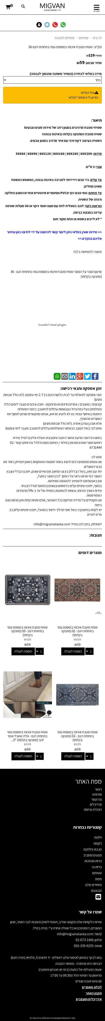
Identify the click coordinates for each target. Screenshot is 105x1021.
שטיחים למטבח (65, 37)
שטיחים (84, 37)
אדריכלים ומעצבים (89, 999)
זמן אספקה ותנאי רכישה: (81, 388)
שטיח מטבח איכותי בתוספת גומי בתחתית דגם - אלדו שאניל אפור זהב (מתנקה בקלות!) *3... (27, 736)
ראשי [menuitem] (98, 789)
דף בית (97, 37)
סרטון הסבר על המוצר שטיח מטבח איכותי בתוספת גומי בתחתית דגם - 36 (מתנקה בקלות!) (56, 274)
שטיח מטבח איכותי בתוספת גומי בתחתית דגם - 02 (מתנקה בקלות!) (77, 736)
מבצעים (96, 890)
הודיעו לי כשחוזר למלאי (83, 97)
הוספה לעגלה (73, 651)
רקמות (98, 843)
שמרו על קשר (90, 912)
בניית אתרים (36, 1017)
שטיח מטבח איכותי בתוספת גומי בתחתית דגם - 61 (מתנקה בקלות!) (77, 631)
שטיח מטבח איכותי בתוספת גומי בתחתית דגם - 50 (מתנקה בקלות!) (27, 631)
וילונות (98, 837)
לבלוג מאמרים (92, 987)
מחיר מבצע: (93, 63)
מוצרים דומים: (90, 552)
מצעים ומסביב (92, 855)
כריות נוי (97, 867)
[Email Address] (98, 898)
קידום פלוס (47, 1017)
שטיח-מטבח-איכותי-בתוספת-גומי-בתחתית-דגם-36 (60, 47)
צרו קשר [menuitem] (96, 799)
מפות (98, 879)
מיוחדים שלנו (93, 884)
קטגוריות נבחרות (87, 827)
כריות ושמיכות (93, 861)
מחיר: (94, 55)
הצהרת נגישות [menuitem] (93, 809)
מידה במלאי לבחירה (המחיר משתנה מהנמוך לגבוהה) (66, 73)
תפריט (97, 11)
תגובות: (95, 535)
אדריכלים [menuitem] (96, 804)
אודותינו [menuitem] (97, 794)
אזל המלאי (88, 92)
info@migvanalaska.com (75, 934)
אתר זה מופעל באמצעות (52, 1017)
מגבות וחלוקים (93, 849)
